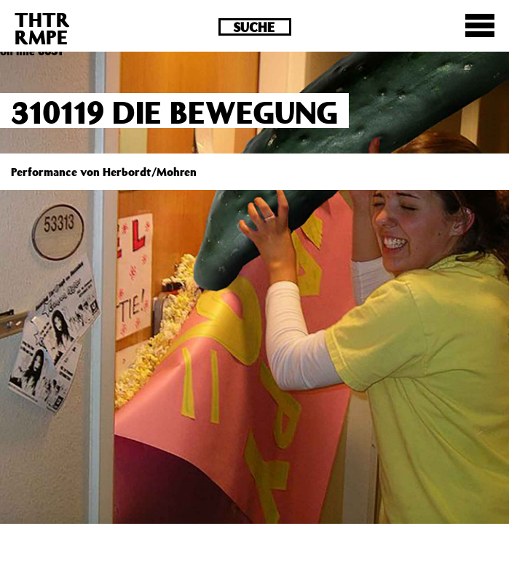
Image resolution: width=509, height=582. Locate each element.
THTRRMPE (42, 28)
